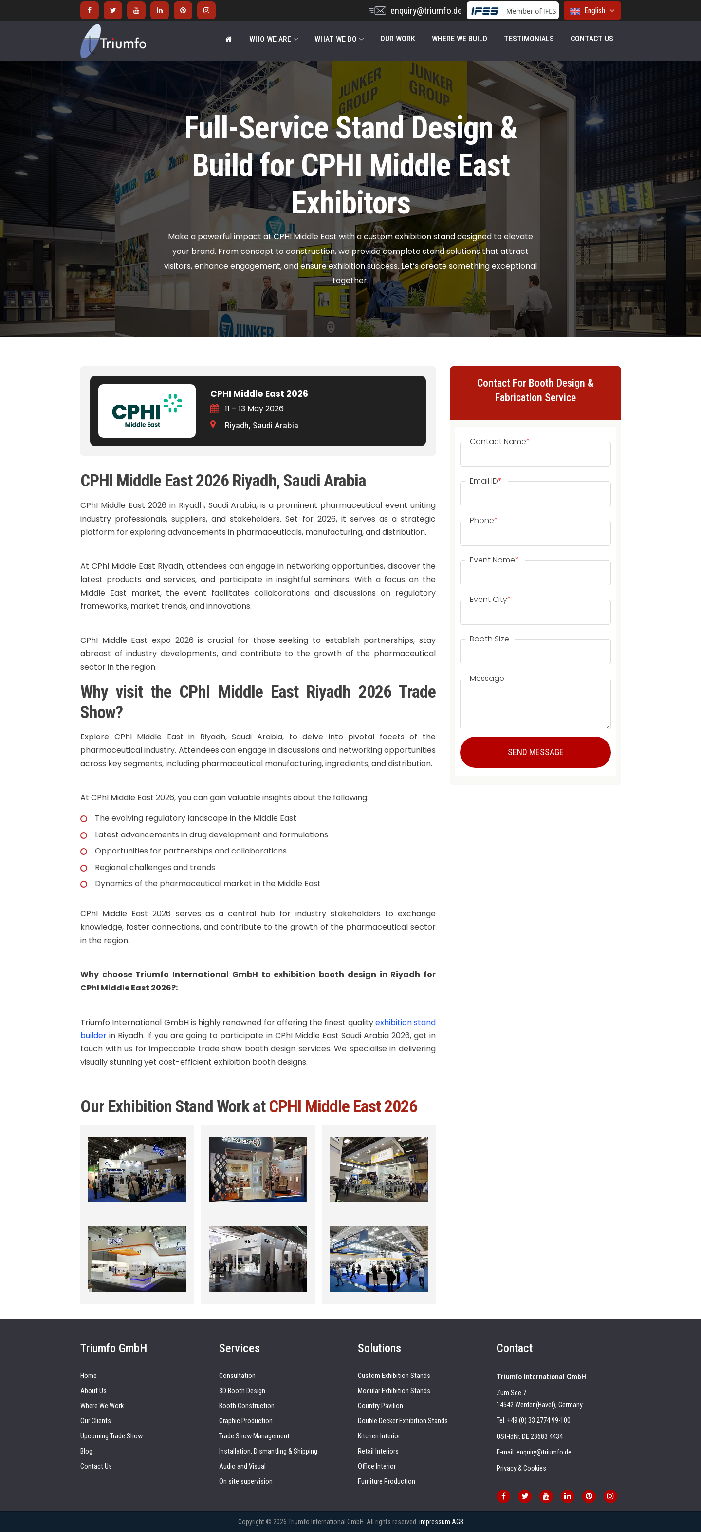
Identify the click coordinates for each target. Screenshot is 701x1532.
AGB (457, 1522)
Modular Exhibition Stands (394, 1391)
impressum (434, 1522)
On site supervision (246, 1481)
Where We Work (102, 1406)
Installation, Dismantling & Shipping (268, 1451)
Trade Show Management (254, 1436)
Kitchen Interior (379, 1436)
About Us (93, 1391)
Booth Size (489, 639)
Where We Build (459, 38)
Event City (490, 599)
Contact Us (592, 38)
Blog (86, 1451)
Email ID (486, 481)
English (592, 10)
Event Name (494, 560)
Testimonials (529, 38)
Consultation (237, 1376)
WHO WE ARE (273, 39)
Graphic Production (246, 1421)
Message (487, 678)
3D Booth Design (242, 1391)
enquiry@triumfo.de (426, 10)
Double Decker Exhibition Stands (403, 1421)
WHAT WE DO (339, 39)
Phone (484, 520)
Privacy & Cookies (521, 1468)
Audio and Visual (242, 1466)
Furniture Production (386, 1481)
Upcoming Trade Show (111, 1436)
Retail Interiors (378, 1451)
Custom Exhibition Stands (394, 1376)
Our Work (397, 38)
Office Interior (377, 1466)
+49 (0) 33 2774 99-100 (539, 1420)
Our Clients (95, 1421)
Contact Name (500, 442)
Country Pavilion (380, 1406)
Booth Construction (247, 1406)
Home (88, 1376)
